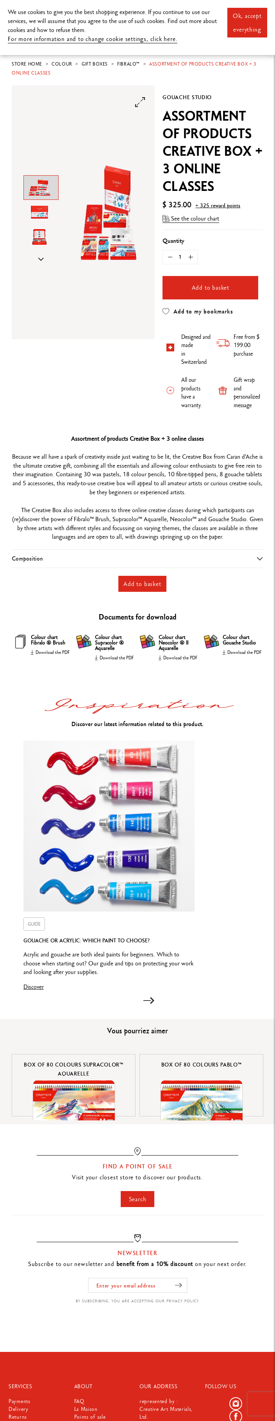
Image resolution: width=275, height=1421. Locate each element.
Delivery (19, 1408)
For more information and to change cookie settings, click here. (92, 39)
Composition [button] (27, 558)
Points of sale (90, 1416)
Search (137, 1199)
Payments (19, 1401)
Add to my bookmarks (197, 311)
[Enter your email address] (138, 1285)
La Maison (86, 1408)
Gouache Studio (187, 97)
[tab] (137, 558)
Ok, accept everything (247, 23)
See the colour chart (190, 218)
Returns (18, 1416)
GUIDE (34, 924)
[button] (148, 1000)
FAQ (79, 1401)
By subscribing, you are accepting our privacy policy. (138, 1300)
